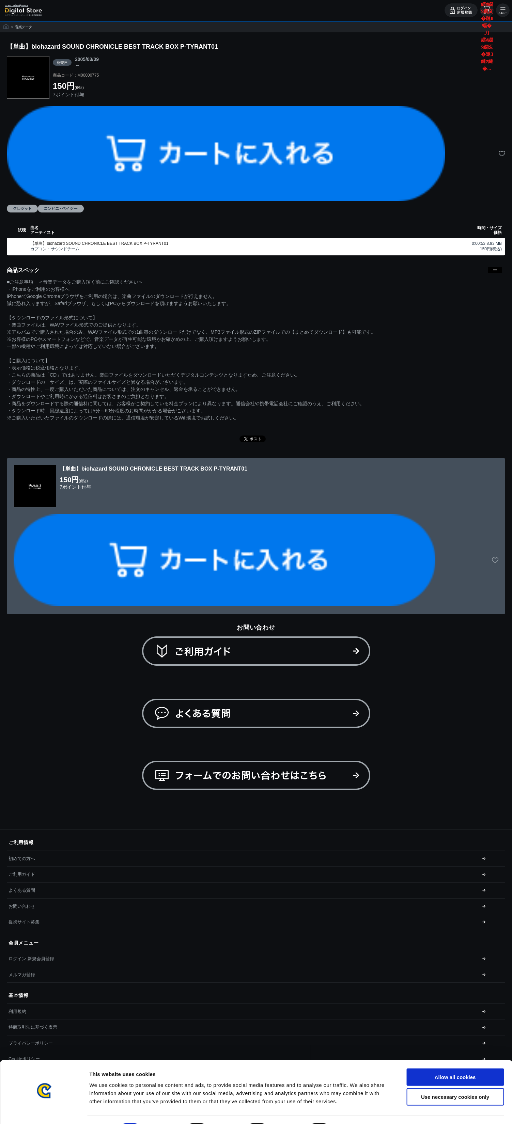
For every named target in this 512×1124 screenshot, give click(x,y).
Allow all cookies (455, 1059)
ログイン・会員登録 (461, 10)
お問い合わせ (22, 906)
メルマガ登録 (22, 974)
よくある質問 (22, 890)
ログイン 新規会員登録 (31, 958)
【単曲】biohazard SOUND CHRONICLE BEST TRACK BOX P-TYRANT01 (99, 243)
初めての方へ (22, 858)
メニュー (503, 10)
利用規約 (17, 1011)
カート (487, 10)
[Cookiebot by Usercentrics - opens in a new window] (44, 1111)
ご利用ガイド (22, 874)
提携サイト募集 (24, 921)
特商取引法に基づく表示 (33, 1027)
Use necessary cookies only (455, 1079)
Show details (357, 1110)
